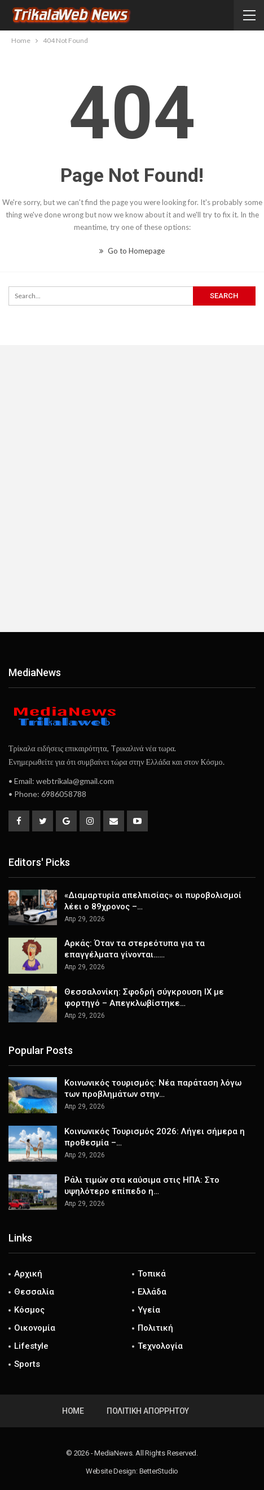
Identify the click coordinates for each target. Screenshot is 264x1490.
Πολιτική (155, 1328)
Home (73, 1410)
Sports (27, 1364)
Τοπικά (152, 1274)
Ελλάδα (152, 1292)
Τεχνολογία (160, 1346)
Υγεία (149, 1310)
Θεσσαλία (34, 1292)
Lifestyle (31, 1346)
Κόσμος (29, 1310)
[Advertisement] (132, 488)
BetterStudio (159, 1471)
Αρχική (28, 1274)
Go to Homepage (132, 250)
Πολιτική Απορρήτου (148, 1410)
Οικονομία (34, 1328)
